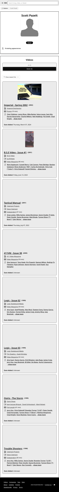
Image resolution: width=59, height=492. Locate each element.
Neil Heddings (37, 117)
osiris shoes (11, 401)
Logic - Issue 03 (12, 347)
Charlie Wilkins (26, 117)
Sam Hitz (49, 114)
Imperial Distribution (14, 108)
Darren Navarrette (13, 117)
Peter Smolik (11, 217)
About (5, 485)
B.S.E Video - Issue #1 (15, 152)
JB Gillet (28, 362)
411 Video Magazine (14, 256)
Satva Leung (41, 114)
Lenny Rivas (22, 114)
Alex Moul (28, 310)
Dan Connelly (26, 465)
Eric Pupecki (30, 262)
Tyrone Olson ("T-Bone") (27, 413)
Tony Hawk (21, 262)
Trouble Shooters (13, 448)
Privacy (15, 487)
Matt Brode (33, 217)
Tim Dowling (11, 354)
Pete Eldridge (44, 165)
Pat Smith (46, 117)
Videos (6, 482)
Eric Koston (11, 312)
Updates (11, 485)
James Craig (30, 312)
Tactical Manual (12, 202)
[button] (2, 3)
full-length (11, 407)
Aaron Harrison (30, 265)
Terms (21, 487)
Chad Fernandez (13, 413)
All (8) (29, 65)
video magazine (12, 162)
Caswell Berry (24, 165)
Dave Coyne (31, 415)
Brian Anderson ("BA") (22, 167)
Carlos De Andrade (37, 167)
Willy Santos (20, 215)
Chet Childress (12, 114)
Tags (18, 482)
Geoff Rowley (19, 310)
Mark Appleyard (12, 165)
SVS (5, 3)
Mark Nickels (40, 404)
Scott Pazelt (41, 265)
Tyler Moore (17, 219)
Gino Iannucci (12, 262)
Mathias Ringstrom (44, 413)
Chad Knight (11, 415)
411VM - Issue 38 (13, 253)
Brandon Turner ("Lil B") (33, 410)
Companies (12, 482)
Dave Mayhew (21, 415)
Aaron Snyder (43, 215)
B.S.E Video (11, 156)
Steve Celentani (12, 209)
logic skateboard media (15, 304)
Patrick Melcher (12, 463)
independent (11, 212)
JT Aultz (51, 215)
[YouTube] (54, 485)
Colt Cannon (34, 165)
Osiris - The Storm (13, 398)
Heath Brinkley (22, 354)
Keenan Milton (41, 262)
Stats (23, 482)
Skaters (4, 8)
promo (9, 111)
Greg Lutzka (11, 215)
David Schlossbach (28, 404)
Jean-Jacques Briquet (14, 404)
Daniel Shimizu (30, 169)
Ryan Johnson (19, 265)
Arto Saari (10, 310)
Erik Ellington (30, 360)
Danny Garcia (48, 310)
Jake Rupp (39, 360)
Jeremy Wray (39, 312)
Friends (17, 485)
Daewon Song (38, 310)
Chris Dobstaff (19, 169)
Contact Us (48, 485)
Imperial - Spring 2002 (16, 105)
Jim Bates (34, 362)
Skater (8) (29, 69)
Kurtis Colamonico (45, 362)
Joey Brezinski (19, 362)
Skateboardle (8, 487)
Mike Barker (31, 114)
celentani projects (13, 206)
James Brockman (32, 215)
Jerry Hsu (10, 362)
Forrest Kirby (20, 312)
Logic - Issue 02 (12, 300)
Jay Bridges (11, 159)
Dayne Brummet (23, 217)
